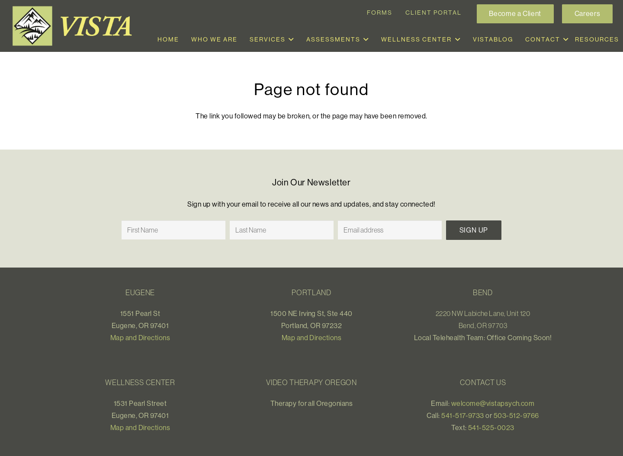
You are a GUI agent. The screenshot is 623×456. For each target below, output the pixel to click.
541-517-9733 (462, 415)
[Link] (75, 26)
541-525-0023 (491, 427)
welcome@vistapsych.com (493, 403)
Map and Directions (140, 337)
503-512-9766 (516, 415)
